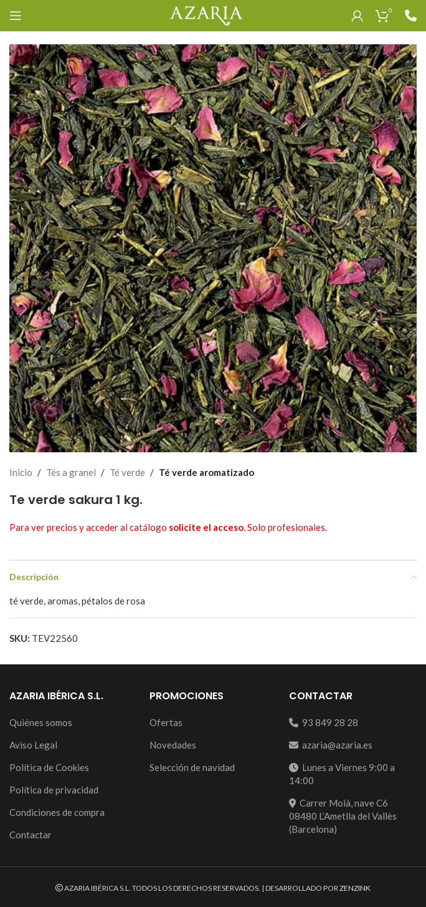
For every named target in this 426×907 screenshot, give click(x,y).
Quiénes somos (40, 722)
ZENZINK (355, 888)
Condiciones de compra (57, 812)
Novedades (172, 744)
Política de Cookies (49, 767)
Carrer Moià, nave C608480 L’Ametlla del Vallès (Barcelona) (343, 816)
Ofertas (165, 722)
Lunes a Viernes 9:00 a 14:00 (342, 774)
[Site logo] (205, 14)
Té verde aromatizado (206, 472)
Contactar (30, 834)
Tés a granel (71, 472)
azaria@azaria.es (330, 744)
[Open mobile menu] (15, 15)
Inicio (20, 472)
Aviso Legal (33, 744)
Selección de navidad (192, 767)
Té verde (127, 472)
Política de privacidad (53, 789)
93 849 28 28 (323, 722)
